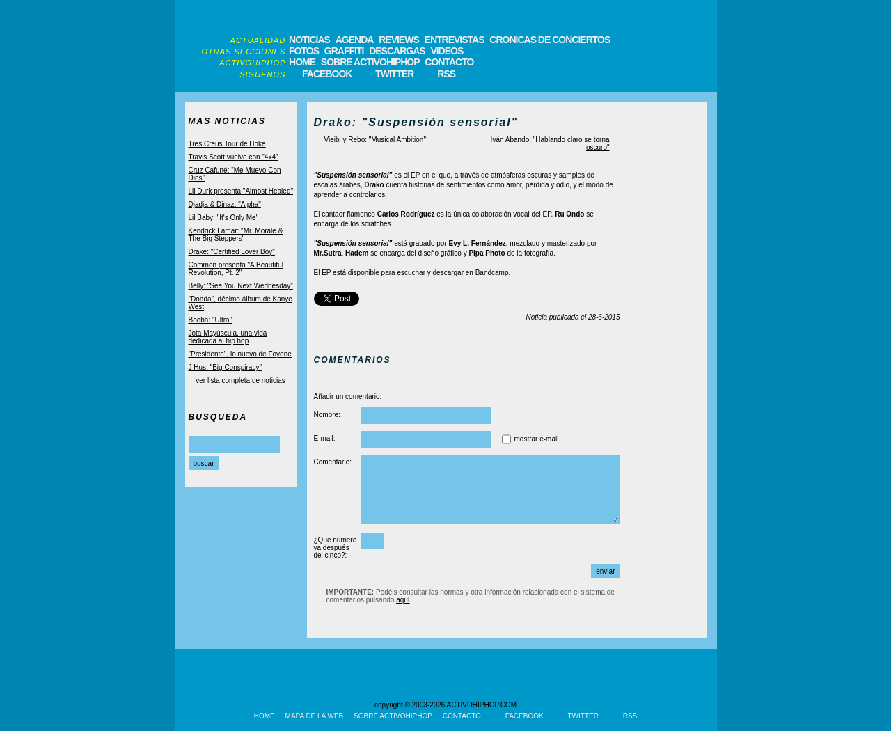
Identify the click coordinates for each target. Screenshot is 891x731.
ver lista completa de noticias (240, 380)
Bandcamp (492, 272)
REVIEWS (399, 39)
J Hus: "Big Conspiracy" (225, 367)
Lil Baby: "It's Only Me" (224, 217)
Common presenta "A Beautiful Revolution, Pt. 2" (236, 268)
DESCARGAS (397, 50)
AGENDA (355, 39)
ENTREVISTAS (454, 39)
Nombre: (327, 414)
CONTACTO (449, 62)
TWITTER (394, 73)
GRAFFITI (344, 50)
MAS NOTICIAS (227, 121)
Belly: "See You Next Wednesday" (241, 286)
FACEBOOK (327, 73)
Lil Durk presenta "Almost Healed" (241, 191)
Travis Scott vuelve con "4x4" (233, 157)
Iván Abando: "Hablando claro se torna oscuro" (550, 143)
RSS (446, 73)
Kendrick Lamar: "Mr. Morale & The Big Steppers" (236, 234)
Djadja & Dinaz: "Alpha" (225, 204)
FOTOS (304, 50)
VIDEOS (446, 50)
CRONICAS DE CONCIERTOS (549, 39)
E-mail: (325, 438)
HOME (302, 62)
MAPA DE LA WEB (314, 716)
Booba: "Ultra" (210, 320)
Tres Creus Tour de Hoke (227, 144)
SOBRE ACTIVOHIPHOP (370, 62)
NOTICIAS (309, 39)
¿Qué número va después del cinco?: (335, 547)
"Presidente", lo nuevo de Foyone (240, 354)
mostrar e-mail (536, 439)
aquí (402, 600)
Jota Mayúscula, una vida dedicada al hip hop (228, 337)
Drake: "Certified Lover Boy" (232, 252)
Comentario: (333, 462)
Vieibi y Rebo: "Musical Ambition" (375, 139)
